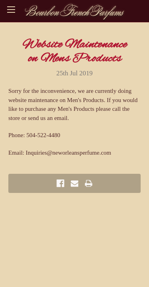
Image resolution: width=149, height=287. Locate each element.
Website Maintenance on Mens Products (74, 52)
